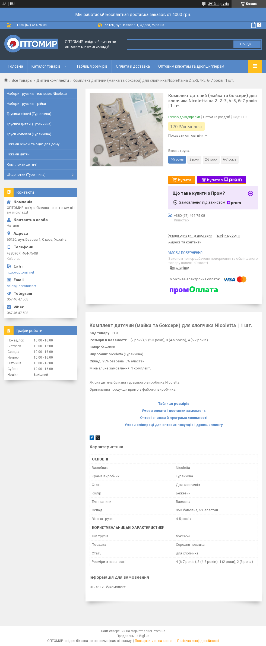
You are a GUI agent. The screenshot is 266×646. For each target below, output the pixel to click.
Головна (15, 66)
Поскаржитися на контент (155, 641)
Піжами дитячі (18, 154)
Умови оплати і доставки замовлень (174, 411)
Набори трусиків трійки (26, 104)
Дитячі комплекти (52, 80)
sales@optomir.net (21, 286)
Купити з (224, 179)
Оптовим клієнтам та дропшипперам (191, 66)
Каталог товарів (46, 66)
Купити (184, 179)
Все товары (22, 80)
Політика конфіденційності (198, 641)
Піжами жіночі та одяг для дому (33, 144)
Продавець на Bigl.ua (133, 636)
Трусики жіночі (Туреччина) (29, 114)
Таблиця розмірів (91, 66)
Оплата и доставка (133, 66)
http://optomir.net (20, 272)
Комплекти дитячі (22, 164)
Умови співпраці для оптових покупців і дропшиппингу (174, 425)
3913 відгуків (218, 4)
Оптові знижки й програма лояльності (173, 418)
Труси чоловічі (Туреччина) (29, 134)
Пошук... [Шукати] (247, 44)
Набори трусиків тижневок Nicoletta (37, 94)
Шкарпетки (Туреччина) (26, 175)
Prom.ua (159, 631)
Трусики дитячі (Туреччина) (29, 124)
